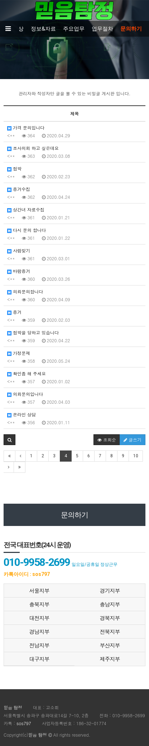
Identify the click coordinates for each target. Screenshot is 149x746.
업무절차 (102, 29)
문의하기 (131, 29)
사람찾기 (18, 250)
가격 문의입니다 (25, 127)
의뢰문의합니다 (25, 291)
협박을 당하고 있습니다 (33, 332)
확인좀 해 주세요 (26, 373)
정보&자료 (43, 29)
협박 (14, 168)
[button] (9, 439)
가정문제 (18, 353)
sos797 (23, 723)
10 (135, 455)
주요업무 (74, 29)
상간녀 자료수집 (25, 209)
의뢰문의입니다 (25, 394)
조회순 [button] (106, 439)
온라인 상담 (21, 414)
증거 (14, 312)
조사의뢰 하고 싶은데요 (33, 148)
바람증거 (18, 271)
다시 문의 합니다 (26, 230)
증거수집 (18, 189)
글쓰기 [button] (132, 439)
